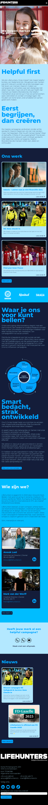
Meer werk (5, 281)
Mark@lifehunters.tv (11, 602)
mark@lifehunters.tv (28, 778)
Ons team (6, 613)
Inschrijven (5, 797)
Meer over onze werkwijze (10, 468)
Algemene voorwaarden (11, 773)
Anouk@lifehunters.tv (12, 560)
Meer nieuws (6, 741)
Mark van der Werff (14, 594)
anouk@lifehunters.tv (10, 778)
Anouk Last (10, 552)
